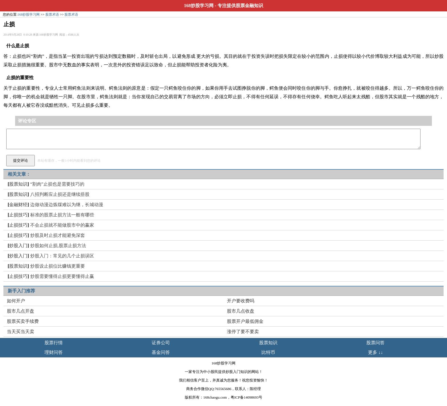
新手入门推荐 (21, 290)
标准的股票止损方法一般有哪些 (62, 214)
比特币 (268, 352)
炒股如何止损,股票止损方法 (58, 245)
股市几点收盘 (240, 311)
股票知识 (18, 184)
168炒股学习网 (199, 5)
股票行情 (53, 342)
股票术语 (52, 15)
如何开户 (16, 300)
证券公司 (161, 342)
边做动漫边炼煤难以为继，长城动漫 (66, 204)
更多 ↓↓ (375, 352)
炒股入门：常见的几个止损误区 (62, 255)
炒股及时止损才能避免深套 (57, 235)
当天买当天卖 (20, 331)
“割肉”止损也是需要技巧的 (57, 184)
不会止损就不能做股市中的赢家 (62, 225)
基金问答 (161, 352)
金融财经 (18, 204)
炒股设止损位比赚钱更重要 (57, 266)
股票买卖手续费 (23, 321)
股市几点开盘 (20, 311)
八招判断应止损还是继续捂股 (60, 194)
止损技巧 (18, 214)
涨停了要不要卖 (243, 331)
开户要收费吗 (240, 300)
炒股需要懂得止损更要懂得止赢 (62, 276)
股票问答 (375, 342)
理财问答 (53, 352)
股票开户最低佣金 (245, 321)
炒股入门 (18, 245)
